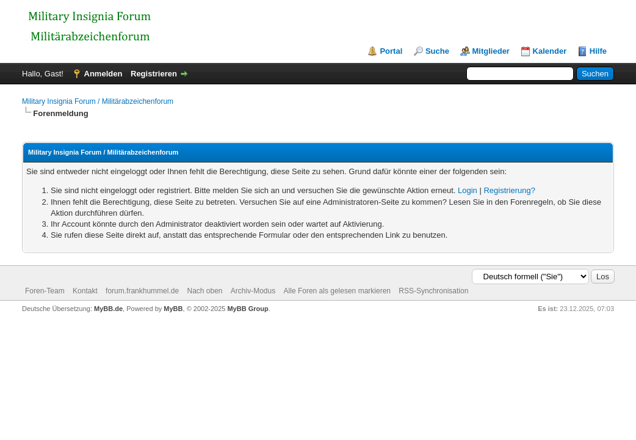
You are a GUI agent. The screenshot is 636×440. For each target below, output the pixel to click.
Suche (437, 51)
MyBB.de (108, 308)
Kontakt (85, 291)
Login (467, 190)
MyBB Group (247, 308)
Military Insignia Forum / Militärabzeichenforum (97, 101)
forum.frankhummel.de (142, 291)
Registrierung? (509, 190)
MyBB (173, 308)
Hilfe (598, 51)
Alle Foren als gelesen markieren (337, 291)
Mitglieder (491, 51)
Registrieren (154, 73)
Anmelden (103, 73)
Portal (391, 51)
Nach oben (204, 291)
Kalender (550, 51)
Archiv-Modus (253, 291)
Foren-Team (45, 291)
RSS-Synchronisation (433, 291)
